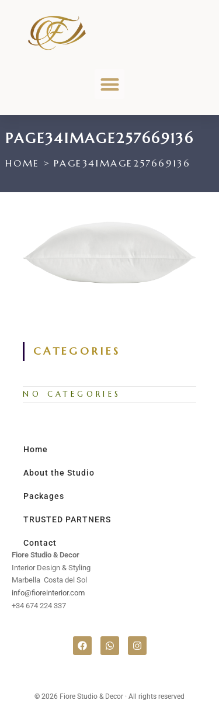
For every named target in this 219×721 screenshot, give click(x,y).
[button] (109, 84)
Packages (43, 496)
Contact (40, 542)
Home (35, 449)
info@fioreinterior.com (48, 592)
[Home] (22, 163)
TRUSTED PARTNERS (67, 519)
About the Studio (59, 472)
